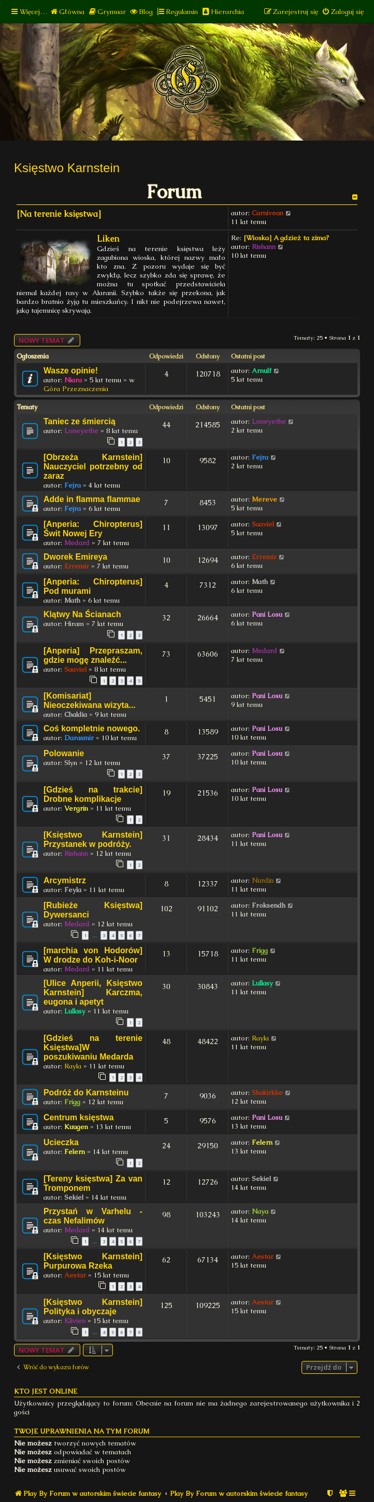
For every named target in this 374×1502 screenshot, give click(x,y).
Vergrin (76, 808)
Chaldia (75, 714)
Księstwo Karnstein (67, 168)
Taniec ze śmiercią (80, 421)
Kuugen (76, 1126)
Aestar (75, 1275)
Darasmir (79, 737)
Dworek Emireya (75, 556)
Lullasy (74, 1011)
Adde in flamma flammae (92, 499)
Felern (74, 1151)
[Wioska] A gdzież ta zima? (286, 237)
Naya (260, 1211)
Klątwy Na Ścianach (82, 614)
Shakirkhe (267, 1092)
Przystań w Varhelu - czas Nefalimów (93, 1216)
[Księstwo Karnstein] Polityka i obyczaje (93, 1307)
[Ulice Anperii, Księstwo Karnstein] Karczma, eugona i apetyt (93, 992)
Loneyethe (81, 430)
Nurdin (263, 880)
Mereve (264, 499)
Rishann (264, 246)
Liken (108, 238)
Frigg (260, 950)
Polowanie (64, 753)
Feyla (72, 889)
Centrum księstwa (78, 1117)
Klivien (74, 1320)
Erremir (76, 566)
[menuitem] (67, 11)
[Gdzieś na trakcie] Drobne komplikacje (93, 794)
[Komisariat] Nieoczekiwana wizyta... (90, 700)
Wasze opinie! (71, 370)
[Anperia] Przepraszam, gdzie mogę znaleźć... (93, 655)
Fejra (72, 485)
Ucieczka (61, 1142)
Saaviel (263, 524)
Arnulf (261, 370)
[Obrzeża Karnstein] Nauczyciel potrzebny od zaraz (93, 466)
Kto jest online (45, 1391)
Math (72, 600)
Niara (73, 380)
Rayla (72, 1066)
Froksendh (268, 905)
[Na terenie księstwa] (59, 213)
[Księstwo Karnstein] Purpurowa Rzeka (93, 1261)
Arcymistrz (65, 880)
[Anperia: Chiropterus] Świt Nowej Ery (93, 529)
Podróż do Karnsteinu (86, 1092)
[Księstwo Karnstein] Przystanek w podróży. (93, 839)
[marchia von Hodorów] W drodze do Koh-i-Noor (93, 955)
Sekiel (73, 1197)
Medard (77, 542)
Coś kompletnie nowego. (92, 728)
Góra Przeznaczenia (76, 388)
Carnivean (267, 212)
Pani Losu (267, 614)
